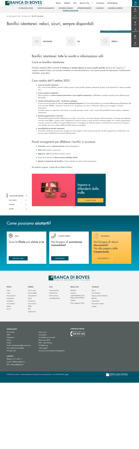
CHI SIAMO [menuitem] (99, 3)
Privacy (9, 406)
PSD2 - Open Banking (52, 409)
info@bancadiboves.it (18, 428)
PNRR (29, 372)
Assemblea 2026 (54, 364)
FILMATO (73, 356)
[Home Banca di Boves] (23, 3)
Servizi (9, 375)
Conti (8, 356)
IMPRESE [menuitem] (66, 3)
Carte (8, 359)
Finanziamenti (11, 362)
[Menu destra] (135, 10)
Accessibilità (42, 401)
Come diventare (54, 356)
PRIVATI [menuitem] (57, 3)
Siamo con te (43, 398)
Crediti (66, 440)
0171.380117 (17, 425)
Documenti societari (98, 370)
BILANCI (94, 364)
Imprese (30, 353)
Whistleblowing (43, 412)
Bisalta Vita (74, 353)
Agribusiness (32, 378)
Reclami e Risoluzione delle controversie (19, 412)
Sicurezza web (26, 16)
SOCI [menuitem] (73, 3)
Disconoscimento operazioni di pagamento (53, 417)
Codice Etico (95, 367)
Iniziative (73, 359)
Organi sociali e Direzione (100, 362)
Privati (9, 353)
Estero (30, 364)
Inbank (9, 372)
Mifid (16, 401)
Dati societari (11, 398)
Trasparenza (10, 404)
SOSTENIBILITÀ (111, 3)
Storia (93, 356)
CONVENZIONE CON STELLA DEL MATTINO (77, 363)
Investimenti (10, 364)
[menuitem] (26, 9)
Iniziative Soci (53, 359)
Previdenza (10, 367)
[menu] (85, 3)
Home (18, 16)
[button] (135, 3)
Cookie (9, 409)
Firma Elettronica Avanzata (53, 404)
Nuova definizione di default (15, 414)
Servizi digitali (32, 359)
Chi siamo (95, 353)
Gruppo (94, 372)
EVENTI (72, 367)
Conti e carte (32, 356)
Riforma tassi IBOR (51, 406)
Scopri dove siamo (114, 90)
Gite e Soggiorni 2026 (77, 369)
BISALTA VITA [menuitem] (83, 3)
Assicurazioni (11, 370)
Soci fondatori (96, 359)
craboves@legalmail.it (16, 431)
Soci (50, 353)
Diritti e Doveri (53, 362)
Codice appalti (50, 414)
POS (29, 375)
